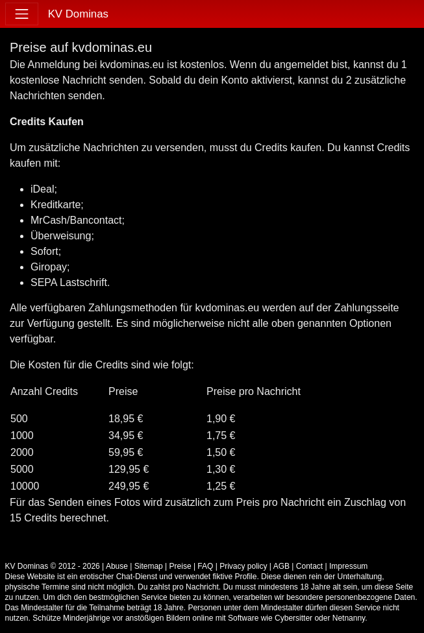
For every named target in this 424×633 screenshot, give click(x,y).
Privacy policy (243, 566)
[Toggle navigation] (21, 14)
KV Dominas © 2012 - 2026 (52, 566)
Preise (180, 566)
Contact (309, 566)
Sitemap (148, 566)
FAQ (205, 566)
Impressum (348, 566)
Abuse (117, 566)
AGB (281, 566)
